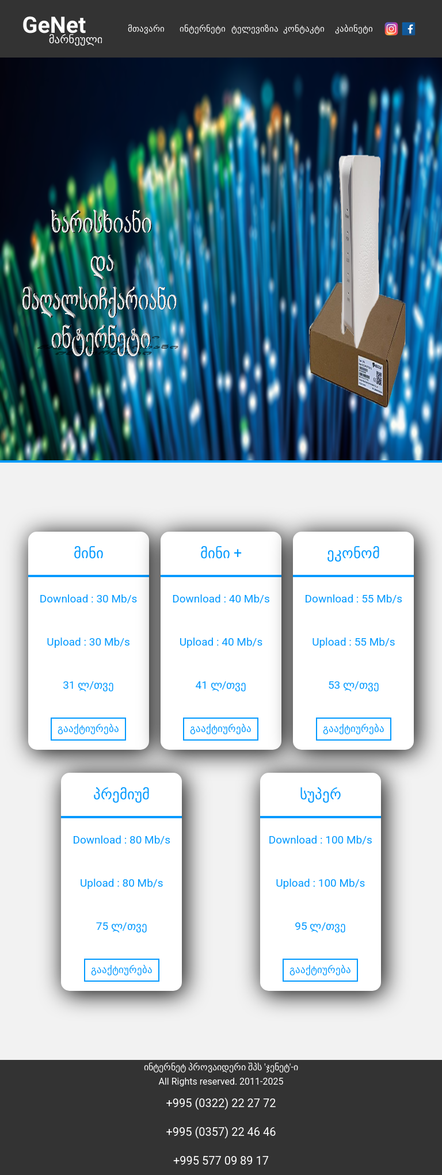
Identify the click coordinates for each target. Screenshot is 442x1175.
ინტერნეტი (203, 29)
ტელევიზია (255, 29)
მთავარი (146, 29)
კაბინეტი (354, 29)
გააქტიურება (88, 728)
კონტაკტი (304, 29)
